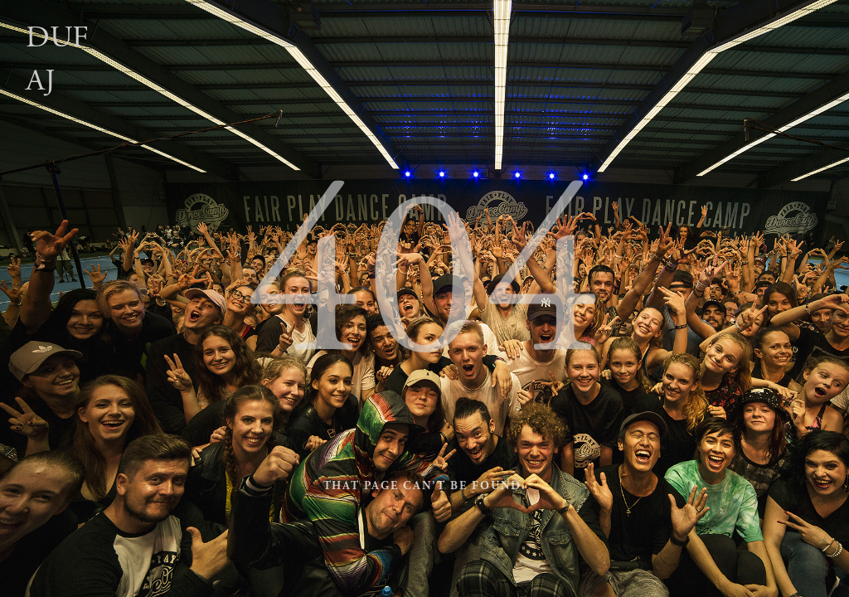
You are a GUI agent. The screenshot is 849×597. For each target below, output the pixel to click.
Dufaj (57, 59)
